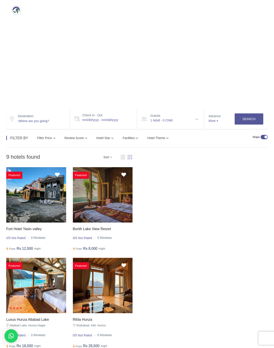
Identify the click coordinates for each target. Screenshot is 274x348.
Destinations (56, 10)
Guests (155, 115)
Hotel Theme (158, 138)
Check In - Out (92, 115)
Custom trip (90, 10)
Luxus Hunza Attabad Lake (27, 319)
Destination (26, 116)
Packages (157, 10)
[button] (11, 336)
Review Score (76, 138)
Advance (215, 116)
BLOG (207, 10)
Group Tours (125, 10)
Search (248, 119)
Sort (107, 157)
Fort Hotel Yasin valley (24, 229)
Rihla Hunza (82, 319)
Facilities (130, 138)
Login (255, 10)
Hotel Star (105, 138)
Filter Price (46, 138)
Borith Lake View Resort (92, 229)
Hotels (184, 10)
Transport (233, 10)
